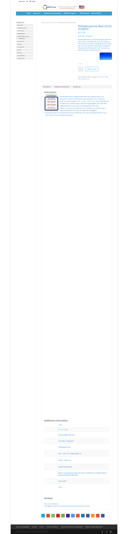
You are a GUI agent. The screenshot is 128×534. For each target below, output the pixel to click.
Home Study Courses (23, 36)
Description (47, 87)
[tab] (47, 86)
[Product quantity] (80, 69)
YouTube (34, 527)
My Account (22, 1)
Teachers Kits (21, 58)
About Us (36, 13)
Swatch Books (21, 33)
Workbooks (22, 38)
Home (29, 13)
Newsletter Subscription (52, 13)
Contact (41, 527)
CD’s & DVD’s (20, 47)
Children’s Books (21, 28)
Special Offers (96, 13)
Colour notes (20, 31)
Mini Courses (20, 41)
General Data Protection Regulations (72, 527)
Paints (47, 22)
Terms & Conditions (52, 527)
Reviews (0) (77, 87)
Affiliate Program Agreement (94, 527)
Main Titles (20, 25)
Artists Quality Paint (83, 79)
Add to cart (91, 69)
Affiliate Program (69, 13)
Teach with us (84, 13)
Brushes (19, 53)
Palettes (19, 44)
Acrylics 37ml (53, 22)
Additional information (62, 87)
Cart (27, 1)
